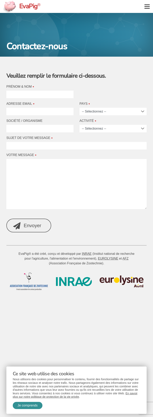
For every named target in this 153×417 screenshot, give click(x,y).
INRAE (87, 253)
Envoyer (27, 226)
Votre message (20, 155)
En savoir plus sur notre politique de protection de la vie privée (75, 395)
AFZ (125, 258)
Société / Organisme (24, 120)
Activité (86, 120)
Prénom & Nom (19, 86)
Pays (83, 103)
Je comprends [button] (28, 405)
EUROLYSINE (108, 258)
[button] (147, 6)
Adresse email (19, 103)
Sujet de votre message (28, 138)
